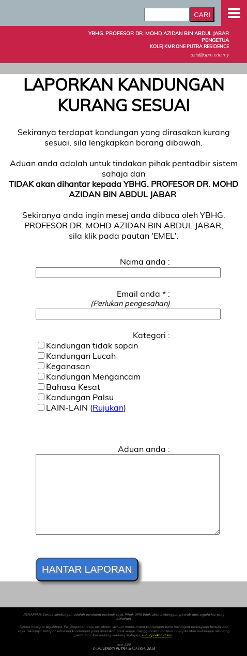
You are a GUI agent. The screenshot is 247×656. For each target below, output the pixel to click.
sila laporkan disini (157, 635)
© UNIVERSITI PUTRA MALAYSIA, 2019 (123, 649)
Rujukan (108, 407)
